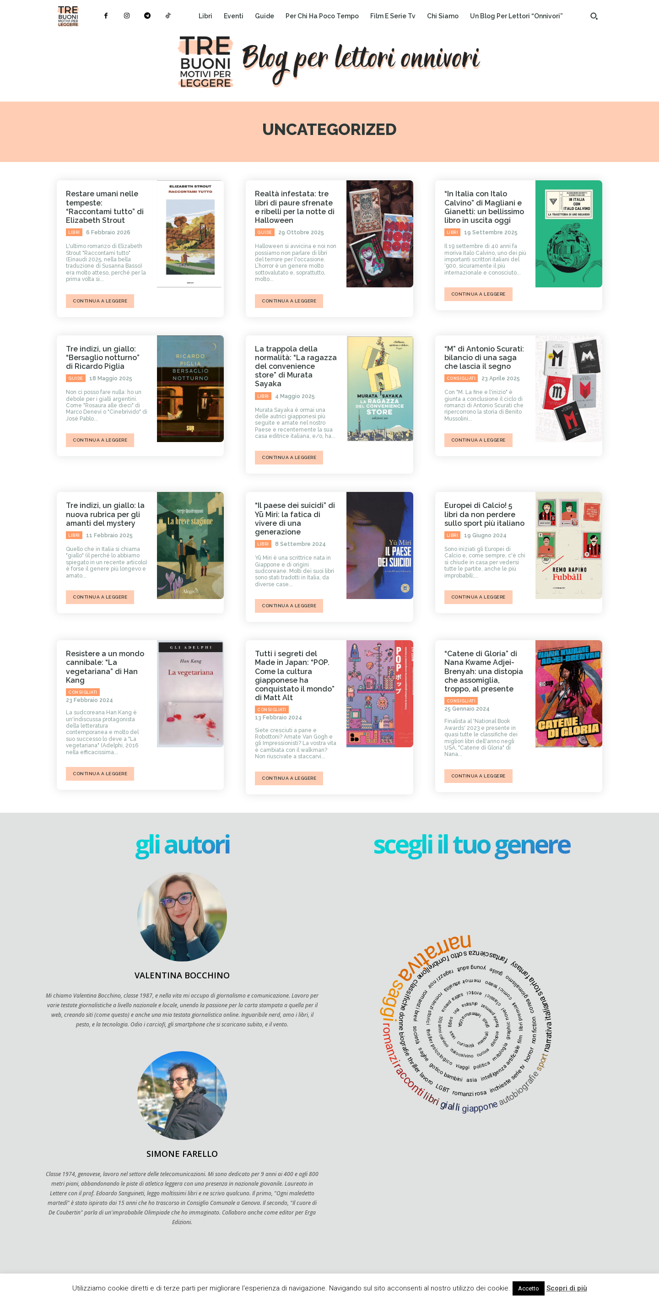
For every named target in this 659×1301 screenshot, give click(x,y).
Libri (74, 232)
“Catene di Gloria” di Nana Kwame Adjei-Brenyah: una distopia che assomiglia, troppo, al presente (483, 671)
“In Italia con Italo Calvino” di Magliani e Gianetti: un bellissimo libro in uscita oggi (484, 207)
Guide (264, 232)
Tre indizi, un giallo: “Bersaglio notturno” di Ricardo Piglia (103, 358)
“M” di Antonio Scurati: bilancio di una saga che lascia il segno (484, 358)
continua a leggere (100, 300)
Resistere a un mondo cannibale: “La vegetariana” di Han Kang (105, 667)
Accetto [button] (528, 1288)
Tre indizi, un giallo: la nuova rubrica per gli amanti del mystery (105, 514)
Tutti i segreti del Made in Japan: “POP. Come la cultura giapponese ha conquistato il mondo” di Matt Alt (295, 675)
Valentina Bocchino (182, 975)
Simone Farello (182, 1153)
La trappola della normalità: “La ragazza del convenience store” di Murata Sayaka (296, 367)
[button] (594, 16)
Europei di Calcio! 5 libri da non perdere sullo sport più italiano (484, 514)
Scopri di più (566, 1288)
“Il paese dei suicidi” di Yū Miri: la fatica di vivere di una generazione (295, 518)
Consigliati (461, 378)
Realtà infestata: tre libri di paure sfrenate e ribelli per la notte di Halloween (295, 207)
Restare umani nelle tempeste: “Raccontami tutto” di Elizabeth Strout (105, 207)
